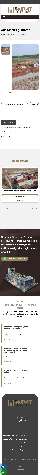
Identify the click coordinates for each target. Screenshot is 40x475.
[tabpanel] (20, 136)
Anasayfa (3, 34)
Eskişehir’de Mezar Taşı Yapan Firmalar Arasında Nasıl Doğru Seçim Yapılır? (15, 350)
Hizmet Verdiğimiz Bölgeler (20, 420)
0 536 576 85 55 (20, 446)
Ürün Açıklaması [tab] (8, 123)
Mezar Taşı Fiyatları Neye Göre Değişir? (15, 371)
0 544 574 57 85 (20, 443)
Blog (20, 301)
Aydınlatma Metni (20, 469)
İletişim (20, 421)
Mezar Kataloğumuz (20, 419)
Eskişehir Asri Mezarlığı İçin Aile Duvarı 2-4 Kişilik (20, 191)
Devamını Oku (10, 339)
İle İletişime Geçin (14, 104)
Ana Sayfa (20, 415)
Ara (34, 104)
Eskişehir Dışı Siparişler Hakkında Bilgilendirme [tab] (17, 127)
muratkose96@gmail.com (20, 450)
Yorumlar (20, 423)
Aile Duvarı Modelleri (12, 34)
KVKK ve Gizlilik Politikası (20, 463)
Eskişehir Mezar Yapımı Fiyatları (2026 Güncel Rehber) (16, 327)
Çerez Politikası (20, 466)
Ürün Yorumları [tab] (8, 132)
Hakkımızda (20, 416)
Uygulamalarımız (20, 417)
